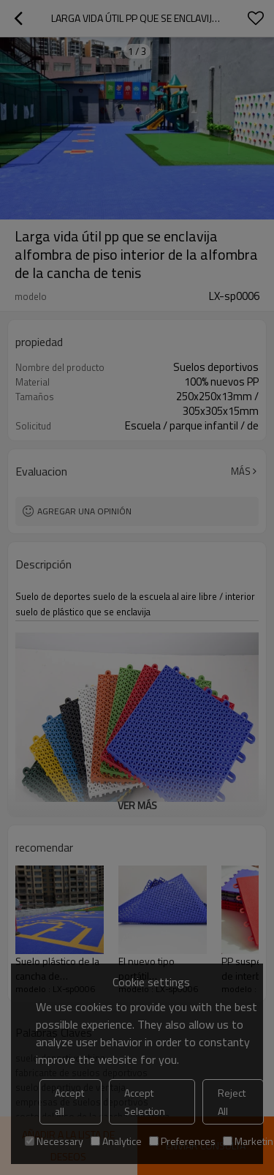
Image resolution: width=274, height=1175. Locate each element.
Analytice (116, 1141)
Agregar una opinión (84, 511)
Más (241, 471)
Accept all (69, 1102)
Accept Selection (144, 1102)
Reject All (232, 1102)
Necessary (54, 1141)
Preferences (182, 1141)
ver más (137, 805)
